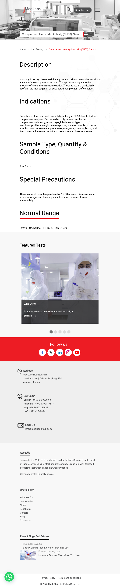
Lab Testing (37, 49)
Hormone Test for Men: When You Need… (60, 555)
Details (30, 315)
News (23, 505)
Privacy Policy (48, 577)
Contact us (26, 520)
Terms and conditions (69, 577)
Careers (24, 512)
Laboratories (26, 501)
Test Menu (25, 509)
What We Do (26, 497)
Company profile (28, 474)
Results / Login (82, 10)
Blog (22, 516)
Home (23, 49)
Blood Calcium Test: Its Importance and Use (46, 547)
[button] (51, 332)
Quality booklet (46, 474)
